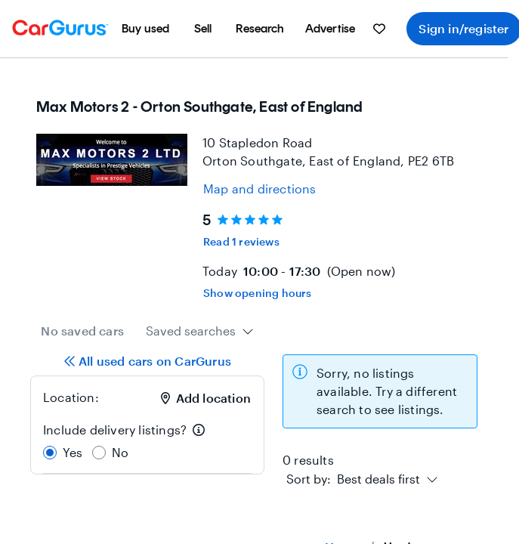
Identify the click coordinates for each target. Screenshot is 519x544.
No (120, 452)
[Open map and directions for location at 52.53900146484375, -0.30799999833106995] (259, 189)
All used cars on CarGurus (147, 361)
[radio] (50, 452)
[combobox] (200, 331)
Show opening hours (257, 292)
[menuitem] (146, 29)
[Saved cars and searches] (379, 29)
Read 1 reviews (241, 241)
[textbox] (353, 479)
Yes (73, 452)
